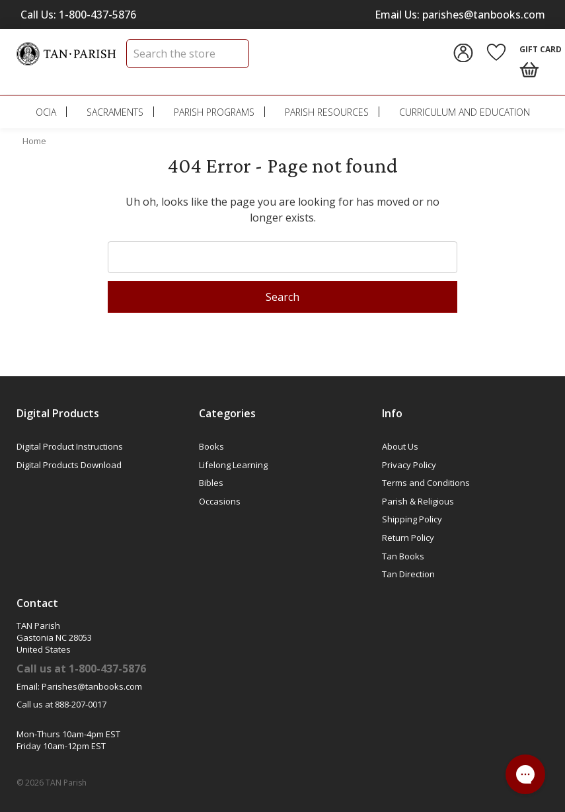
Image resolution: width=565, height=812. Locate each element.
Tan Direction (408, 574)
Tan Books (403, 556)
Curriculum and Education (464, 112)
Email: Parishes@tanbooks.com (79, 686)
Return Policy (408, 538)
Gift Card (540, 49)
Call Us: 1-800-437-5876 (78, 14)
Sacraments (115, 112)
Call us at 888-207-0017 (61, 704)
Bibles (211, 483)
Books (211, 446)
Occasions (220, 501)
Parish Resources (327, 112)
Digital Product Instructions (70, 446)
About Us (400, 446)
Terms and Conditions (426, 483)
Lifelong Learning (233, 465)
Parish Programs (214, 112)
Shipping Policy (412, 519)
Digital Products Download (69, 465)
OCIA (46, 112)
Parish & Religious (418, 501)
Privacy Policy (409, 465)
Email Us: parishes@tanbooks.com (460, 14)
